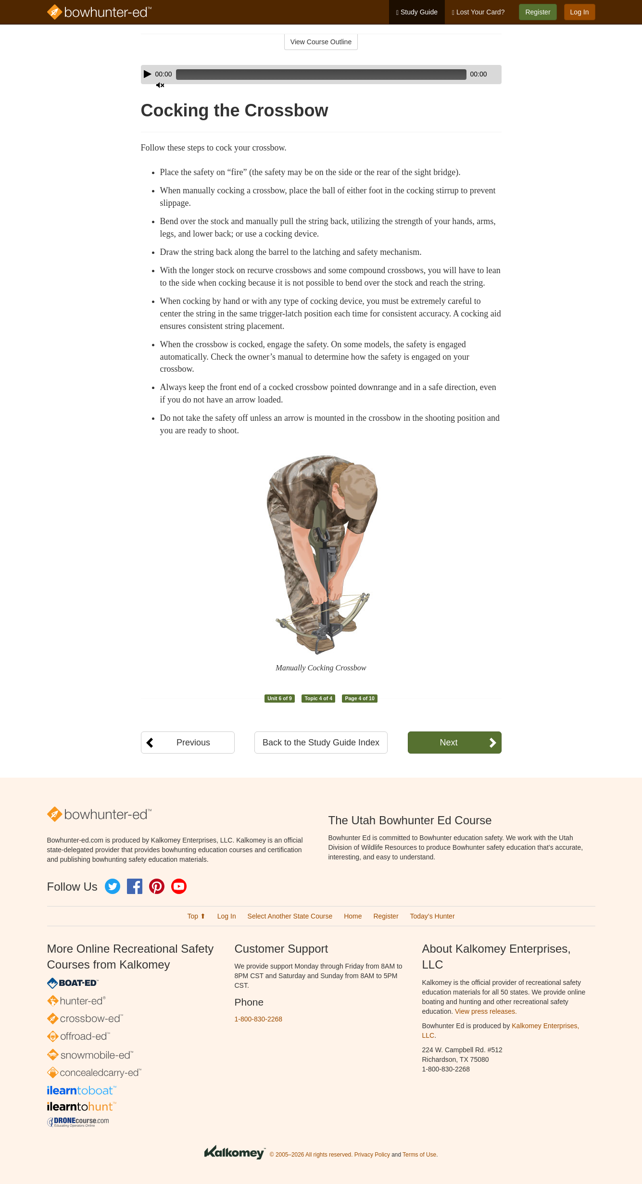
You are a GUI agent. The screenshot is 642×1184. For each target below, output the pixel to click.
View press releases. (486, 1011)
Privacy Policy (372, 1154)
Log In (579, 12)
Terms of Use (419, 1154)
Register (537, 12)
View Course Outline (321, 42)
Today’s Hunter (432, 916)
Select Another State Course (290, 916)
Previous (193, 742)
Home (353, 916)
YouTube (179, 886)
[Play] (147, 74)
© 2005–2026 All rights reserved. (311, 1154)
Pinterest (156, 886)
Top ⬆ (196, 916)
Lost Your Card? (478, 12)
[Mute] (467, 74)
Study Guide (417, 12)
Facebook (134, 886)
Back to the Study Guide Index (321, 742)
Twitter (112, 886)
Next (448, 742)
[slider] (307, 74)
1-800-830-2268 (259, 1019)
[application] (321, 74)
